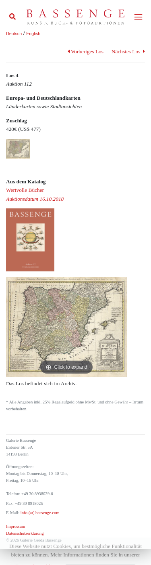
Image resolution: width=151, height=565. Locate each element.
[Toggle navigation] (138, 17)
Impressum (15, 526)
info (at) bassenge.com (39, 512)
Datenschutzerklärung (25, 533)
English (33, 33)
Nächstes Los (128, 51)
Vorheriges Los (85, 51)
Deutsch (14, 33)
